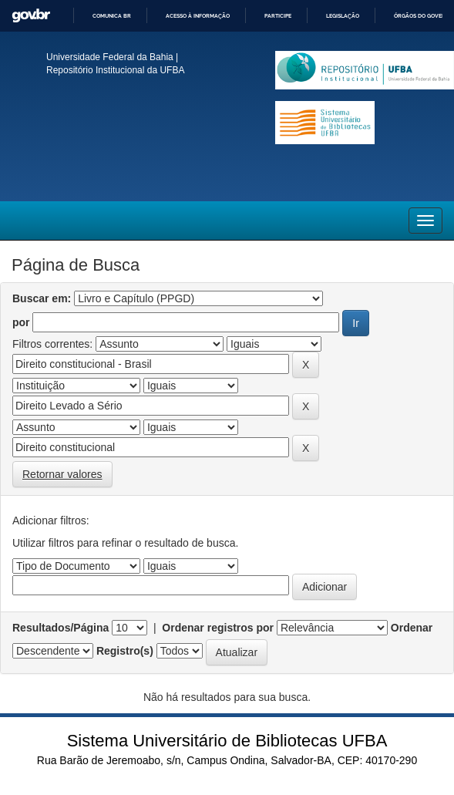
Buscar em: (41, 298)
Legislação (342, 15)
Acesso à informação (198, 15)
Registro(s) (124, 651)
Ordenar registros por (218, 628)
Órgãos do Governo (423, 15)
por (21, 322)
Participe (277, 15)
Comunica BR (111, 15)
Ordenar (411, 628)
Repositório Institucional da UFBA (115, 70)
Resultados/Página (60, 628)
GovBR (31, 15)
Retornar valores (62, 474)
